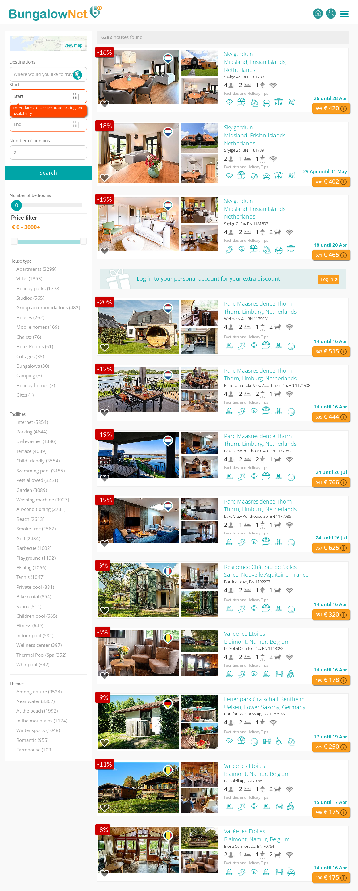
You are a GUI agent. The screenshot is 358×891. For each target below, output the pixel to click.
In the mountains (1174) (41, 720)
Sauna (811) (28, 606)
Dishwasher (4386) (36, 441)
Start (14, 84)
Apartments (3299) (36, 269)
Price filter (24, 217)
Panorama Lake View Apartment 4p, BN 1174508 (267, 385)
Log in (331, 14)
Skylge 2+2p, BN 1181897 (246, 223)
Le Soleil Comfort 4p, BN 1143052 (253, 648)
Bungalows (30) (32, 366)
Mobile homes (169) (37, 327)
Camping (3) (29, 375)
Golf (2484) (28, 538)
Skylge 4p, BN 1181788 (244, 77)
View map (73, 45)
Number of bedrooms (30, 195)
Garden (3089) (31, 490)
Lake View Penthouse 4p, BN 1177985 (257, 451)
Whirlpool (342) (32, 664)
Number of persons (30, 141)
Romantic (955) (32, 740)
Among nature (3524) (39, 691)
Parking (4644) (31, 432)
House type (20, 261)
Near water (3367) (35, 701)
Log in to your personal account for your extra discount (208, 278)
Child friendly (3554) (38, 461)
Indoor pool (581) (34, 635)
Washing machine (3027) (42, 499)
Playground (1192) (36, 558)
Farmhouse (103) (34, 750)
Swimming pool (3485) (40, 470)
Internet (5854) (32, 422)
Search (48, 172)
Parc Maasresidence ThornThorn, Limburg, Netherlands (260, 307)
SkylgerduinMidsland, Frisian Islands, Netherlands (255, 61)
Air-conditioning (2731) (40, 509)
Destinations (22, 62)
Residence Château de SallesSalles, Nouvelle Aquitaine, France (266, 571)
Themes (17, 683)
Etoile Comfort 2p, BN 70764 (249, 846)
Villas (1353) (29, 278)
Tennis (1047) (30, 577)
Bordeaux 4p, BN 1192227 (247, 581)
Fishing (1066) (31, 567)
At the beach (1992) (37, 711)
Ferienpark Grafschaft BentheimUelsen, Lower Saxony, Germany (264, 703)
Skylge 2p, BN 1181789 (244, 150)
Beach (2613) (30, 519)
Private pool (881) (35, 587)
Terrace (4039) (31, 451)
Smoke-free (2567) (36, 528)
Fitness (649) (29, 625)
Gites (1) (25, 395)
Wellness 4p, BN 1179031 (246, 318)
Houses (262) (30, 317)
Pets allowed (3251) (37, 480)
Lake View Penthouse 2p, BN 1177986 (257, 516)
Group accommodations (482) (48, 307)
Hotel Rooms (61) (34, 346)
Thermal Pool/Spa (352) (41, 655)
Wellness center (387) (39, 645)
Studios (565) (30, 298)
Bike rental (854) (33, 596)
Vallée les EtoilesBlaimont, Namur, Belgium (257, 637)
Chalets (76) (28, 337)
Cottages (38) (30, 356)
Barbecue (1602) (33, 548)
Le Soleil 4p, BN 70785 (243, 781)
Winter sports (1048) (38, 730)
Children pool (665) (36, 616)
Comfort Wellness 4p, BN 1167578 (254, 714)
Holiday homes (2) (35, 385)
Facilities (18, 414)
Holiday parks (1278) (38, 288)
